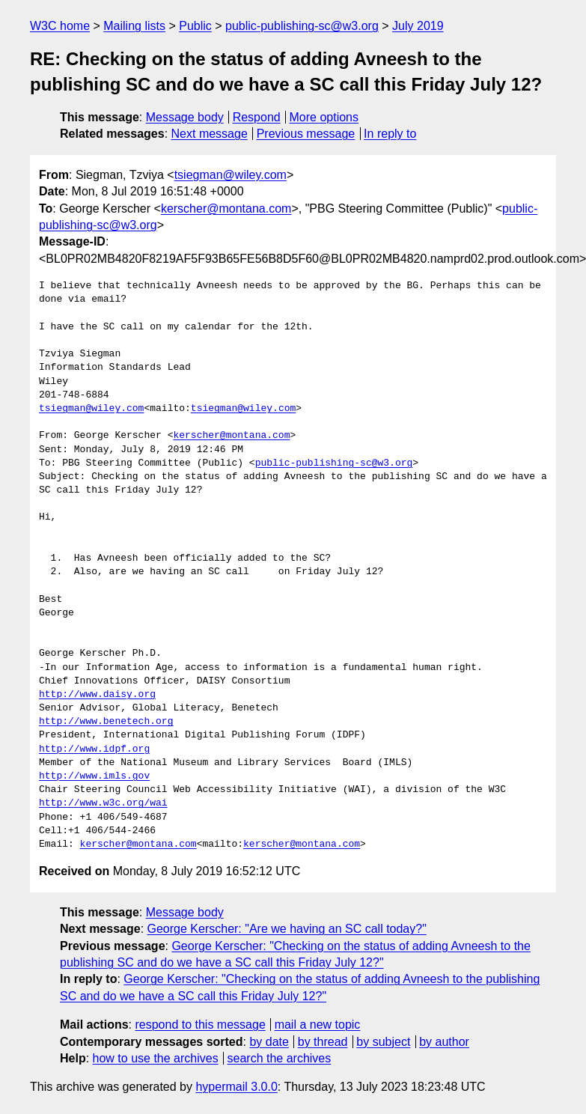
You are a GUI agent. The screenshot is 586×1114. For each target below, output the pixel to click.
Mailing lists (134, 25)
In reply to (390, 133)
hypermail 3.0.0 (236, 1086)
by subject (383, 1041)
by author (444, 1041)
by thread (323, 1041)
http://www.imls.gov (94, 776)
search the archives (280, 1058)
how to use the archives (156, 1058)
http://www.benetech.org (106, 721)
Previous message (306, 133)
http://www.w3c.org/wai (103, 803)
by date (268, 1041)
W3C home (60, 25)
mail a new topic (318, 1024)
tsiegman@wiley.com (230, 174)
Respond (257, 117)
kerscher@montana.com (226, 208)
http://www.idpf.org (94, 749)
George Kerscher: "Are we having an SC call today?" (287, 928)
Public (195, 25)
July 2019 (418, 25)
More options (324, 117)
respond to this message (200, 1024)
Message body (185, 117)
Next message (209, 133)
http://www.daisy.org (97, 694)
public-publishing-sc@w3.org (302, 25)
